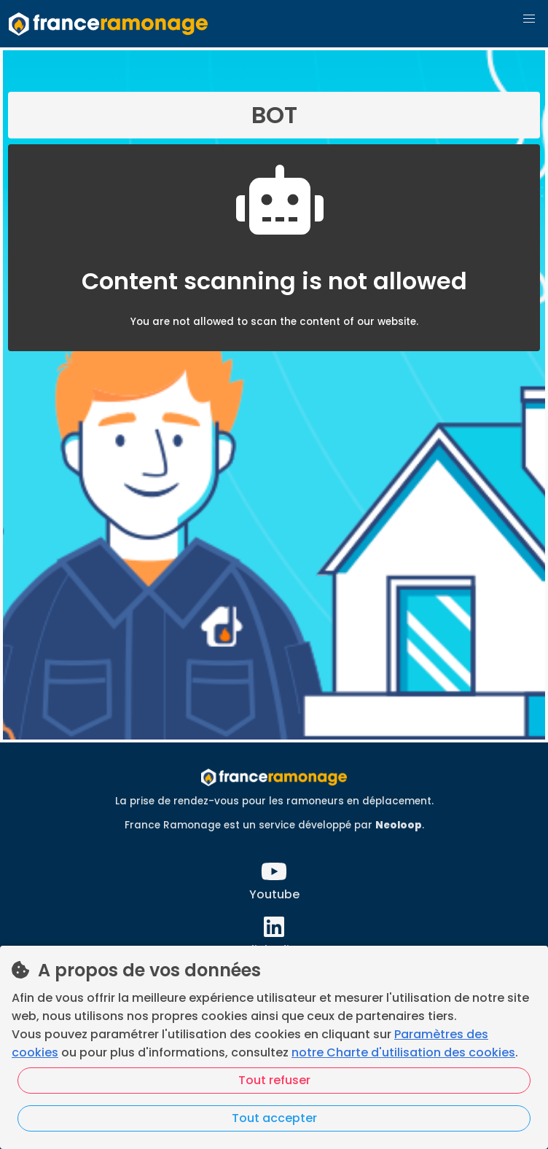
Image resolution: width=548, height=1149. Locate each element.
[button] (529, 19)
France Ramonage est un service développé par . (274, 825)
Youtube (274, 894)
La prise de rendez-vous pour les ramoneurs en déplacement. (274, 801)
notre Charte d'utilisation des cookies (403, 1052)
